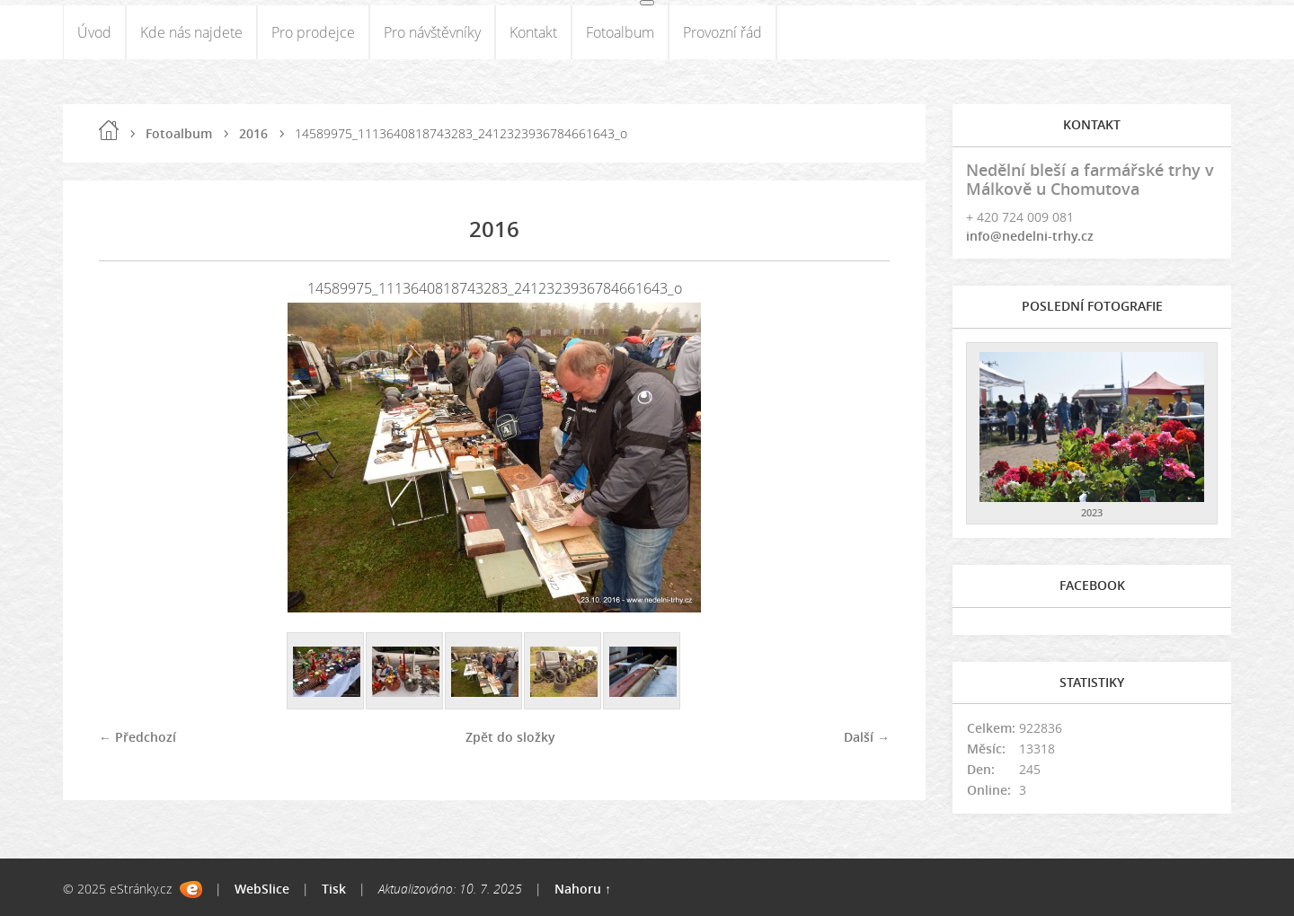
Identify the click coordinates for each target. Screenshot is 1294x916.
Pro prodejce (313, 32)
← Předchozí (137, 736)
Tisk (334, 888)
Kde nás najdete (191, 32)
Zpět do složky (510, 736)
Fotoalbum (620, 32)
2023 (1092, 512)
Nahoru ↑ (582, 888)
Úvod (94, 32)
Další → (867, 736)
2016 (253, 133)
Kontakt (533, 32)
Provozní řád (722, 32)
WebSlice (262, 888)
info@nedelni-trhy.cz (1030, 235)
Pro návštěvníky (432, 32)
